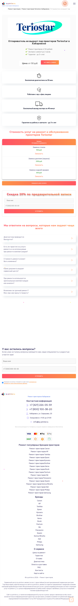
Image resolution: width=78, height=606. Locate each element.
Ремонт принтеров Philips (39, 490)
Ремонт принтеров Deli (39, 487)
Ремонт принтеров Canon (39, 449)
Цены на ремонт (39, 553)
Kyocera (40, 512)
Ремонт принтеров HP (39, 452)
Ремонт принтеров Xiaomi (39, 481)
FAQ (39, 567)
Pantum (39, 524)
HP (39, 504)
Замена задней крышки (39, 170)
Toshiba (39, 506)
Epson (39, 509)
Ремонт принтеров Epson (39, 457)
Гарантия (39, 556)
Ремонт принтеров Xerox (39, 466)
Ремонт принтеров (14, 9)
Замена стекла (39, 147)
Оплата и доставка (39, 564)
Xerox (39, 518)
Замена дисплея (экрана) (39, 159)
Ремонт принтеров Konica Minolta (39, 484)
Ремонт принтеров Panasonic (39, 478)
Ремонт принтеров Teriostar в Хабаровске (35, 9)
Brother (39, 515)
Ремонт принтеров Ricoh (39, 469)
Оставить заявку (50, 62)
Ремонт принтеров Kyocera (39, 460)
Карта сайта (39, 573)
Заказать (39, 154)
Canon (39, 501)
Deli (39, 539)
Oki (39, 527)
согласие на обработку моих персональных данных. (20, 382)
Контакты (39, 570)
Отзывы (39, 559)
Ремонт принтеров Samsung (39, 493)
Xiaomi (39, 533)
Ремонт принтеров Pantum (39, 472)
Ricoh (39, 521)
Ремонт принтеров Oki (39, 475)
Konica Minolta (39, 536)
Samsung (39, 545)
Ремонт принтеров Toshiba (39, 454)
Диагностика (39, 562)
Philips (39, 542)
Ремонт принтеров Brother (39, 463)
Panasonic (39, 530)
